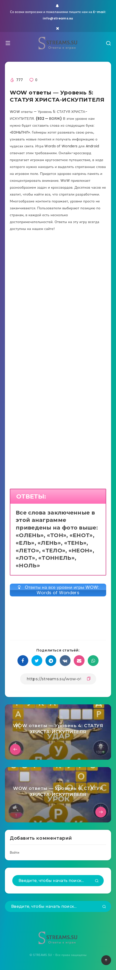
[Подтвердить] (97, 881)
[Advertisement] (58, 309)
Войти (14, 852)
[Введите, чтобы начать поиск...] (58, 880)
